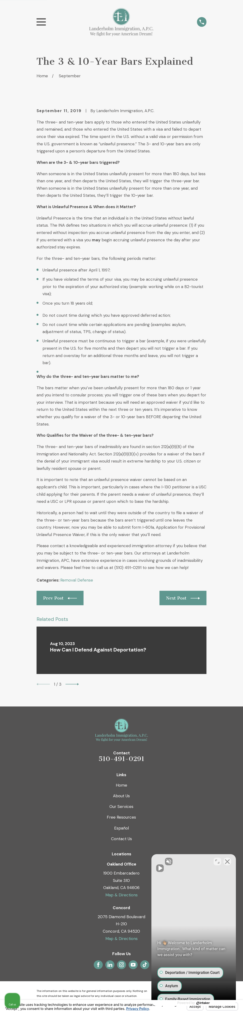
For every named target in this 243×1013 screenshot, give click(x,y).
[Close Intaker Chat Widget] (227, 861)
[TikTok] (144, 964)
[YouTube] (133, 964)
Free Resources (121, 817)
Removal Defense (76, 580)
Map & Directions (121, 895)
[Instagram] (121, 964)
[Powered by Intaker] (203, 1003)
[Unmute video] (159, 861)
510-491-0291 (121, 759)
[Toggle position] (217, 861)
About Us (121, 795)
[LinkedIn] (109, 964)
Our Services (121, 806)
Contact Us (121, 838)
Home (121, 785)
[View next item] (72, 684)
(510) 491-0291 (127, 567)
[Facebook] (98, 964)
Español (121, 828)
